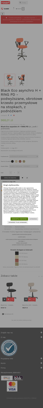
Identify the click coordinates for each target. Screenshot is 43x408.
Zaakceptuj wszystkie (19, 219)
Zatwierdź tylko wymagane (18, 222)
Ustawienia (33, 219)
